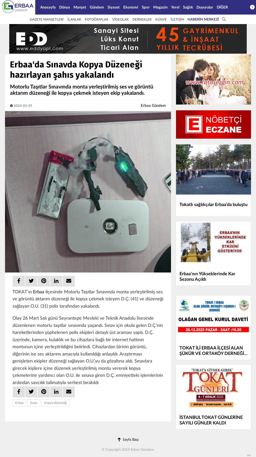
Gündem (97, 7)
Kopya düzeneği (55, 403)
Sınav (34, 403)
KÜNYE (161, 19)
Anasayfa (48, 7)
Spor (146, 7)
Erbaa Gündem (153, 106)
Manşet (80, 7)
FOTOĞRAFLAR (96, 19)
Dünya (64, 7)
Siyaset (114, 7)
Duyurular (204, 7)
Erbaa (38, 292)
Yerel (175, 7)
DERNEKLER (142, 19)
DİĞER (222, 7)
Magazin (160, 7)
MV (249, 455)
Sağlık (188, 7)
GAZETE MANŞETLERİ (47, 19)
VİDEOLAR (120, 19)
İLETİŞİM (177, 19)
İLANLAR (74, 19)
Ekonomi (130, 7)
